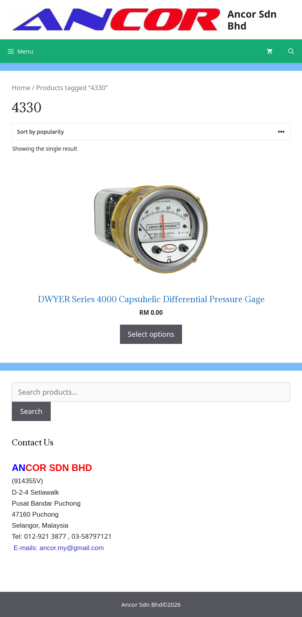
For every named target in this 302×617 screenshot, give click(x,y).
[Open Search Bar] (291, 51)
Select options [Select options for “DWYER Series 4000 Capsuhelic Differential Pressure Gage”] (151, 334)
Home (21, 87)
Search (31, 411)
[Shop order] (151, 131)
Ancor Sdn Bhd (252, 19)
